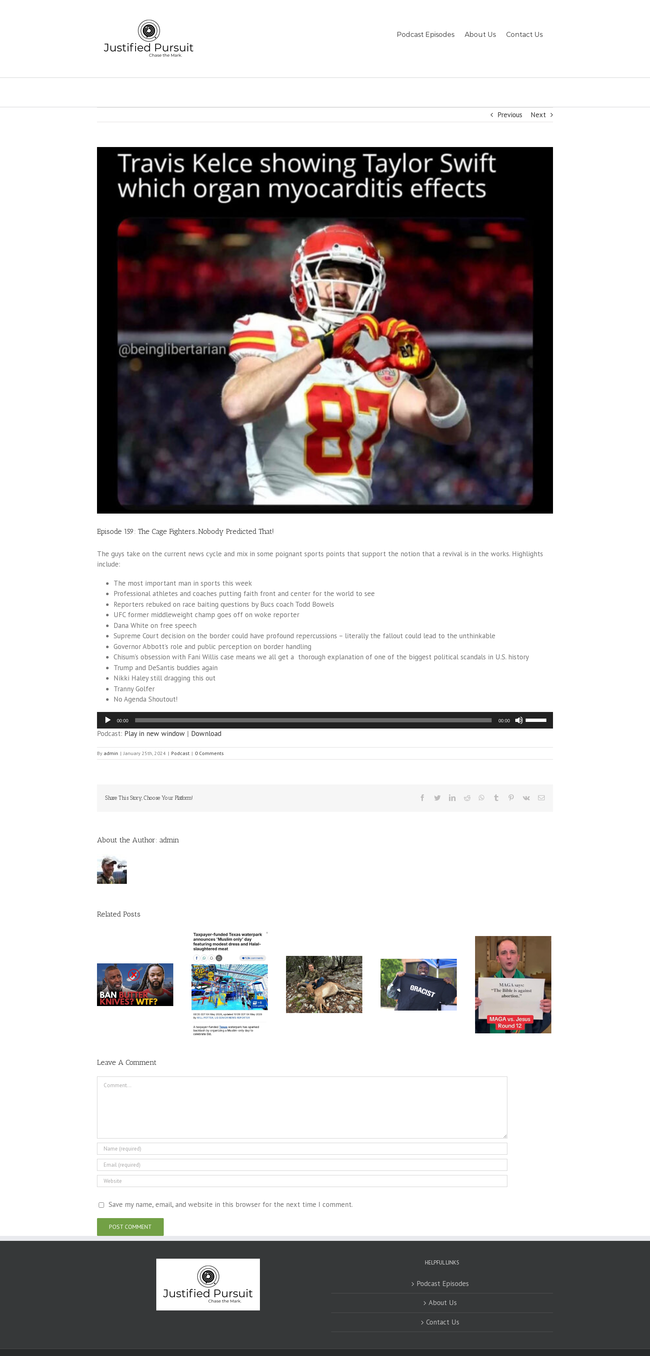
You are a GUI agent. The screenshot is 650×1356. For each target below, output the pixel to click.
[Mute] (519, 720)
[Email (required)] (302, 1165)
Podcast (180, 753)
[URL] (302, 1181)
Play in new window (154, 733)
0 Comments (209, 753)
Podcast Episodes (443, 1283)
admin (111, 753)
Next (538, 114)
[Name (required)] (302, 1149)
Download (206, 733)
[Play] (108, 720)
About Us (443, 1302)
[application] (325, 720)
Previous (509, 114)
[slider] (313, 720)
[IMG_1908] (325, 330)
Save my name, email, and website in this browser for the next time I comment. (231, 1204)
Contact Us (442, 1322)
